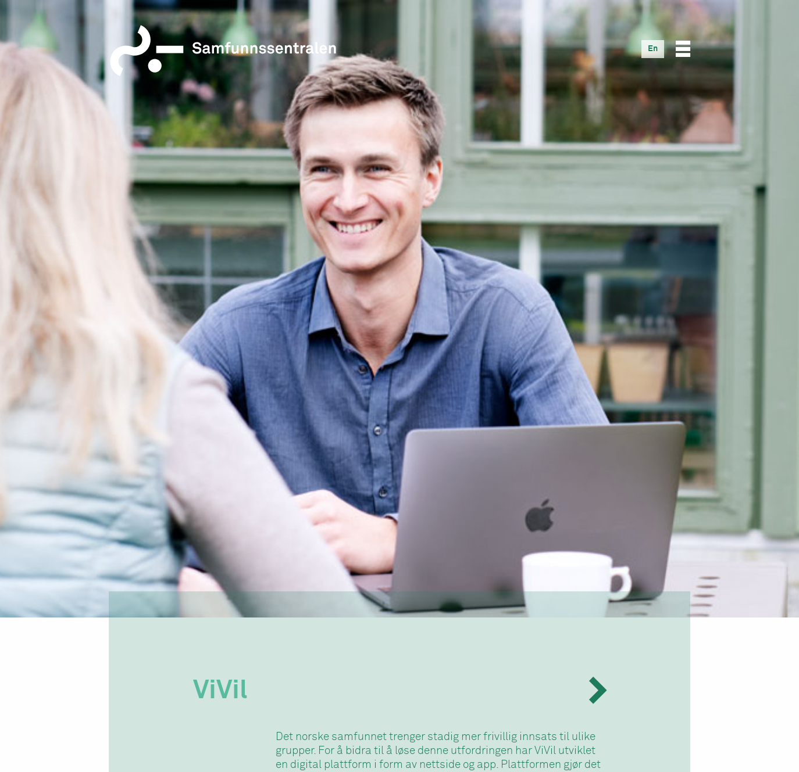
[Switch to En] (652, 49)
